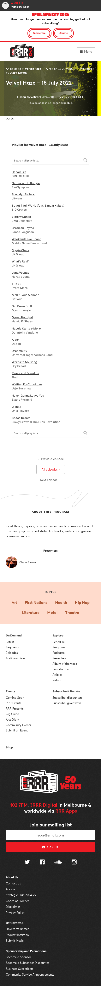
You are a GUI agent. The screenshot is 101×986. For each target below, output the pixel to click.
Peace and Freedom (25, 373)
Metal (52, 612)
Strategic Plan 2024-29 (21, 895)
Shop (9, 747)
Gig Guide (12, 714)
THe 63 (16, 284)
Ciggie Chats (20, 250)
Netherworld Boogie (26, 183)
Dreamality (19, 351)
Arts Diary (12, 719)
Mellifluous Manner (25, 295)
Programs (58, 647)
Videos (57, 680)
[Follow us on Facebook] (42, 862)
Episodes (12, 653)
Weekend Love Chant (26, 239)
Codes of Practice (17, 901)
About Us (12, 877)
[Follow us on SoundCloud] (58, 862)
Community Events (18, 725)
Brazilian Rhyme (23, 228)
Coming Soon (15, 697)
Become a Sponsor (18, 957)
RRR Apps (66, 811)
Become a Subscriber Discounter (27, 963)
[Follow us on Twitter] (27, 862)
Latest (10, 642)
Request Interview (17, 935)
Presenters (59, 658)
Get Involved (14, 923)
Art (14, 602)
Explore (57, 635)
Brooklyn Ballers (23, 194)
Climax (16, 407)
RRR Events (13, 703)
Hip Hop (82, 602)
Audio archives (16, 658)
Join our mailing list (50, 825)
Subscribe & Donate (66, 691)
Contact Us (13, 883)
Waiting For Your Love (27, 384)
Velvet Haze (33, 69)
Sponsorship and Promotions (26, 951)
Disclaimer (13, 907)
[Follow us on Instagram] (74, 862)
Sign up (50, 847)
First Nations (36, 602)
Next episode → (50, 480)
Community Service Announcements (30, 974)
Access (10, 889)
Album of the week (64, 664)
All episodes (51, 469)
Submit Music (15, 940)
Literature (30, 612)
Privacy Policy (15, 913)
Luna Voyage (20, 272)
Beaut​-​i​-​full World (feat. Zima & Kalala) (38, 205)
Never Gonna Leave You (28, 395)
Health (61, 602)
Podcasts (58, 653)
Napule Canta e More (26, 328)
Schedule (58, 642)
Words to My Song (24, 362)
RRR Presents (15, 708)
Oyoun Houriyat (22, 317)
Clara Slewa (18, 73)
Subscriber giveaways (66, 703)
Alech (16, 339)
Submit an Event (17, 730)
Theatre (72, 612)
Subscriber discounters (67, 697)
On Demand (14, 635)
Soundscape (60, 669)
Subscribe (39, 33)
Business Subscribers (19, 969)
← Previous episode (51, 459)
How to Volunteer (17, 929)
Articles (57, 675)
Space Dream (21, 418)
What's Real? (21, 261)
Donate (63, 33)
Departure (19, 172)
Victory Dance (21, 217)
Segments (12, 647)
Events (10, 691)
